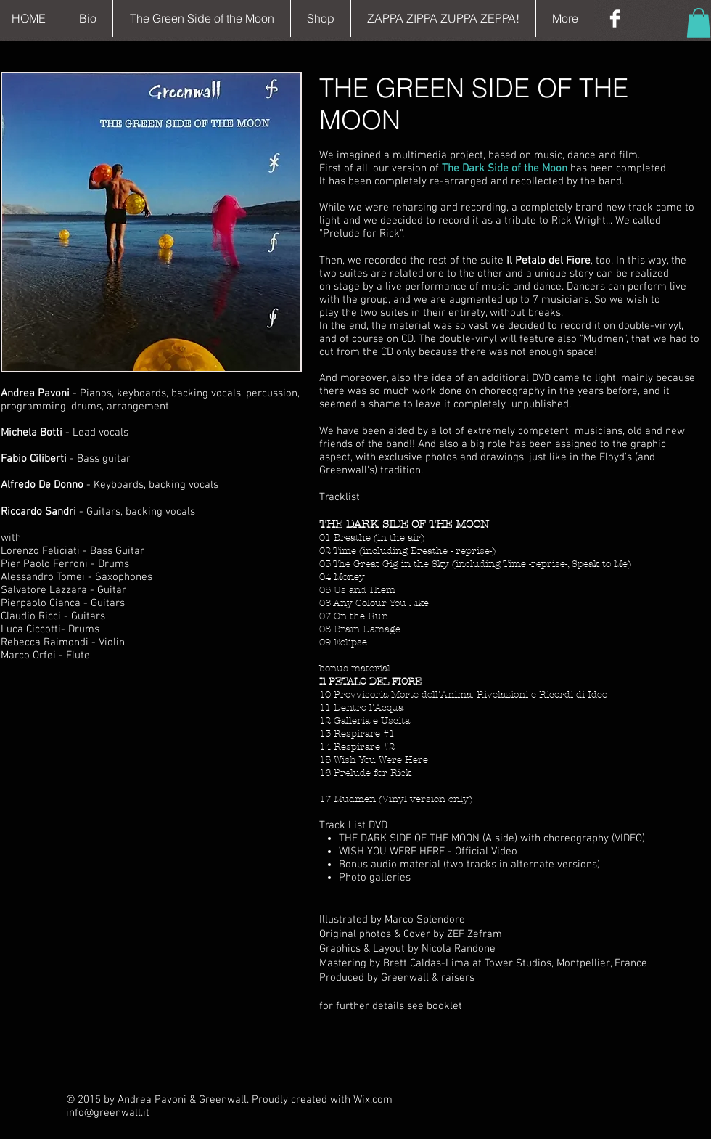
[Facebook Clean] (615, 18)
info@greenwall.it (107, 1112)
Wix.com (373, 1099)
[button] (698, 23)
